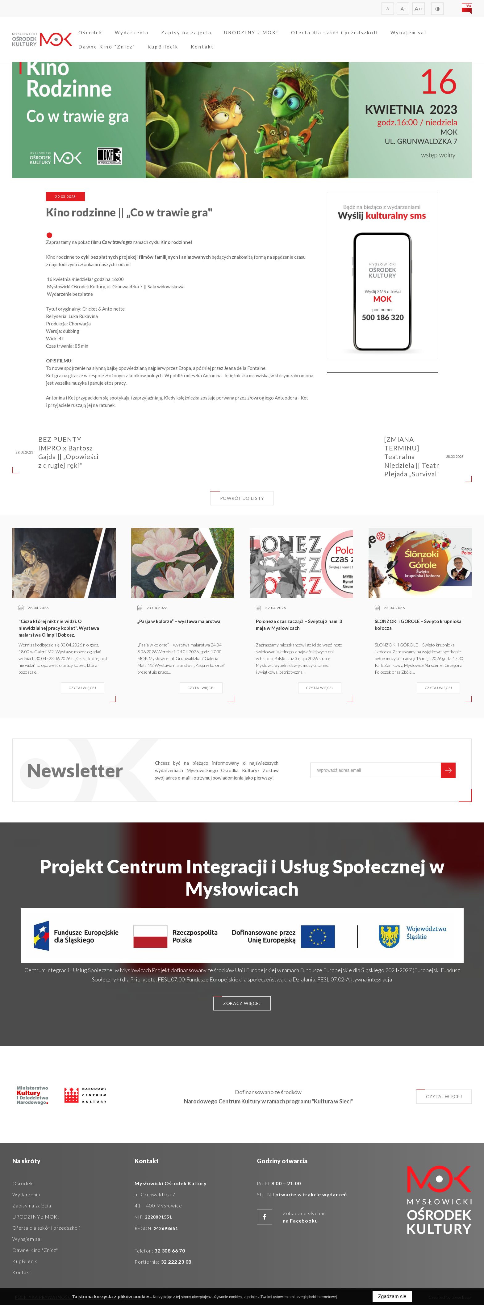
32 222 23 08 (176, 1262)
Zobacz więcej (237, 1001)
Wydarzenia (134, 33)
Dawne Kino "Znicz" (108, 47)
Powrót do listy (237, 496)
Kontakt (204, 47)
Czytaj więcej (438, 1094)
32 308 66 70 (169, 1250)
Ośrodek (92, 33)
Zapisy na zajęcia (188, 33)
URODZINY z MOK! (253, 33)
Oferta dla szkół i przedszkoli (336, 33)
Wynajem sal (410, 33)
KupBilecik (164, 47)
